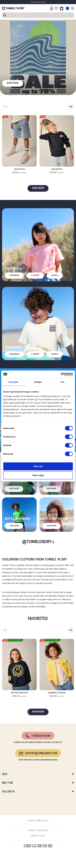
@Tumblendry (36, 542)
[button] (70, 106)
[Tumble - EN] (13, 8)
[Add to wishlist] (35, 117)
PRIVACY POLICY (38, 836)
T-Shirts (35, 275)
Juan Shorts (19, 171)
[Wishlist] (56, 8)
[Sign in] (51, 8)
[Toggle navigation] (72, 8)
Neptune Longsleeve (19, 695)
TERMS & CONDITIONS (38, 831)
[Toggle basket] (61, 8)
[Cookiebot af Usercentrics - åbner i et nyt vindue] (60, 374)
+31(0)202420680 (38, 736)
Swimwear (14, 275)
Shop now (14, 489)
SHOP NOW (12, 83)
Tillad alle (38, 466)
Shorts (54, 275)
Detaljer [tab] (38, 382)
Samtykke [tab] (13, 382)
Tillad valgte (38, 475)
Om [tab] (62, 382)
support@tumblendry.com (38, 753)
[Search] (38, 15)
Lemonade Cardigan (56, 695)
